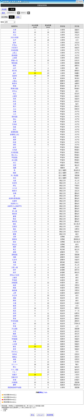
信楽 (14, 127)
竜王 (14, 249)
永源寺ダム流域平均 (14, 206)
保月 (14, 272)
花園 (14, 168)
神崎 (14, 208)
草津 (14, 78)
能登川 (14, 191)
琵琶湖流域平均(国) (14, 387)
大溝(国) (14, 382)
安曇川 (14, 375)
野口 (14, 367)
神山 (14, 119)
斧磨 (14, 262)
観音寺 (14, 83)
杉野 (14, 316)
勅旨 (14, 137)
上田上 (14, 53)
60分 (11, 17)
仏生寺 (14, 260)
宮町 (14, 145)
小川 (14, 114)
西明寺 (14, 239)
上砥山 (14, 81)
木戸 (14, 40)
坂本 (14, 42)
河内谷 (14, 354)
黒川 (14, 106)
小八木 (14, 188)
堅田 (14, 65)
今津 (14, 362)
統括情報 (50, 415)
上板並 (14, 277)
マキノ (14, 372)
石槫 (14, 193)
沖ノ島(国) (14, 175)
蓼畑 (14, 216)
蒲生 (14, 224)
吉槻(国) (14, 283)
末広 (14, 178)
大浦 (14, 303)
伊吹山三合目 (14, 275)
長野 (14, 140)
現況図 (4, 9)
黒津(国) (14, 55)
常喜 (14, 326)
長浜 (14, 311)
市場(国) (14, 339)
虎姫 (14, 298)
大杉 (14, 265)
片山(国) (14, 329)
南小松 (14, 70)
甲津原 (14, 280)
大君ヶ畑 (14, 267)
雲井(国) (14, 117)
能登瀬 (14, 290)
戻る (32, 415)
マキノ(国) (14, 369)
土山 (14, 109)
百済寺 (14, 183)
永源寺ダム (14, 203)
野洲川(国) (14, 88)
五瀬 (14, 122)
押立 (14, 185)
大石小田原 (14, 37)
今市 (14, 331)
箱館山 (14, 357)
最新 (3, 13)
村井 (14, 349)
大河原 (14, 150)
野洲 (14, 86)
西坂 (14, 288)
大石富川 (14, 48)
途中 (14, 73)
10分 (18, 17)
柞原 (14, 142)
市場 (14, 341)
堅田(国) (14, 63)
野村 (14, 300)
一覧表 (12, 9)
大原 (14, 104)
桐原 (14, 173)
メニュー (40, 415)
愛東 (14, 234)
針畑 (14, 380)
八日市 (14, 232)
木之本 (14, 295)
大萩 (14, 180)
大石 (14, 35)
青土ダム (14, 155)
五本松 (14, 124)
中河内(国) (14, 321)
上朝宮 (14, 96)
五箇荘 (14, 226)
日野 (14, 237)
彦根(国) (14, 255)
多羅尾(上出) (14, 134)
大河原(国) (14, 152)
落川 (14, 323)
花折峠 (14, 76)
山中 (14, 68)
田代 (14, 129)
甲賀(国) (14, 157)
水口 (14, 163)
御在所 (14, 214)
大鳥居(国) (14, 50)
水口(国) (14, 160)
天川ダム (14, 352)
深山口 (14, 244)
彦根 (14, 252)
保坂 (14, 359)
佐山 (14, 93)
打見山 (14, 45)
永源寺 (14, 201)
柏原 (14, 285)
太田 (14, 308)
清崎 (14, 257)
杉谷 (14, 101)
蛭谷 (14, 219)
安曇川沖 (14, 377)
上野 (14, 293)
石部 (14, 165)
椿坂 (14, 334)
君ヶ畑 (14, 211)
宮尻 (14, 99)
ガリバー (14, 364)
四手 (14, 270)
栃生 (14, 346)
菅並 (14, 318)
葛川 (14, 32)
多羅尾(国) (14, 132)
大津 (14, 30)
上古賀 (14, 344)
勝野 (14, 385)
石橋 (14, 111)
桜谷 (14, 242)
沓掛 (14, 306)
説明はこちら (43, 392)
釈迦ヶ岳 (14, 60)
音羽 (14, 313)
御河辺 (14, 221)
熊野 (14, 247)
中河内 (14, 336)
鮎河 (14, 147)
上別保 (14, 58)
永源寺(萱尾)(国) (14, 198)
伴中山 (14, 91)
